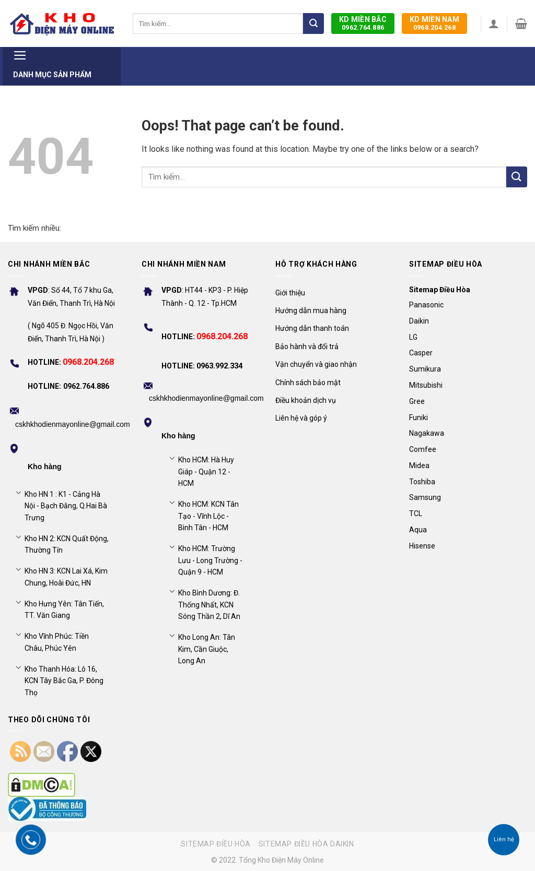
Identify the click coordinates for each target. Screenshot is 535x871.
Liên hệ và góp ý (301, 418)
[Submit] (313, 23)
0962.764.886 (363, 23)
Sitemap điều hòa (216, 844)
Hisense (422, 546)
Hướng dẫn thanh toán (312, 328)
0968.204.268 (434, 23)
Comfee (422, 449)
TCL (415, 513)
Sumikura (425, 369)
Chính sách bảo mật (308, 382)
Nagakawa (426, 433)
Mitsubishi (426, 385)
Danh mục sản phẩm (52, 63)
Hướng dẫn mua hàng (310, 310)
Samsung (425, 497)
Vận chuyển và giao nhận (316, 364)
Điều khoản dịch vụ (305, 400)
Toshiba (422, 482)
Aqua (418, 530)
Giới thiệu (290, 293)
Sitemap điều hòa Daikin (306, 844)
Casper (421, 353)
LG (413, 337)
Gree (417, 401)
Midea (419, 465)
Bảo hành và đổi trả (307, 346)
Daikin (419, 321)
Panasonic (426, 305)
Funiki (418, 417)
